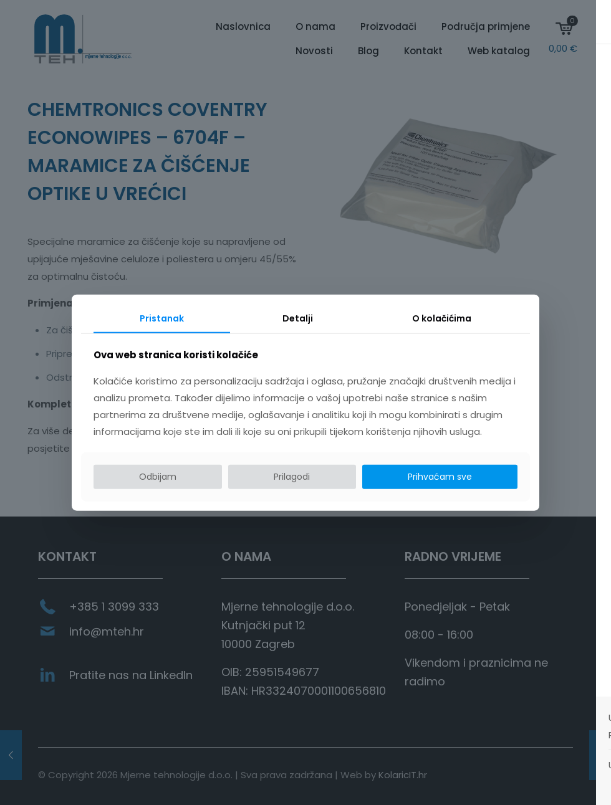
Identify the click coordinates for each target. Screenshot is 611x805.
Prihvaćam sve (440, 476)
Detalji (297, 318)
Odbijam (157, 476)
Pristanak (162, 318)
